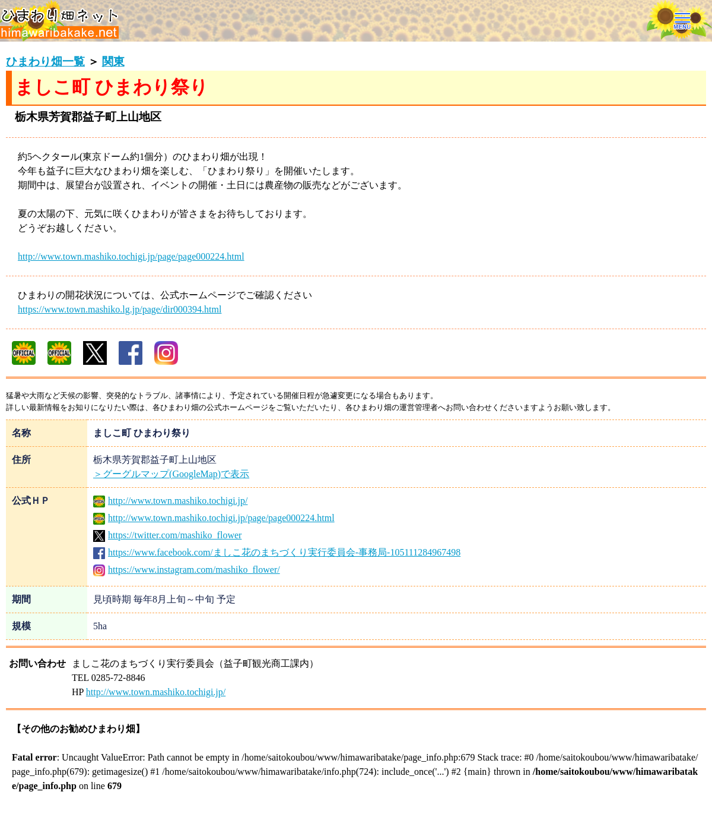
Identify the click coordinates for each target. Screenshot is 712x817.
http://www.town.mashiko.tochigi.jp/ (170, 501)
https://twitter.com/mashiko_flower (167, 535)
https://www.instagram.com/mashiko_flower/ (186, 569)
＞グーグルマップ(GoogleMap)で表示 (171, 474)
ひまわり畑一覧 (45, 61)
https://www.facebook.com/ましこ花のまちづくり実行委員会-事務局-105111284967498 (276, 552)
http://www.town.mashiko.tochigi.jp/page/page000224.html (131, 256)
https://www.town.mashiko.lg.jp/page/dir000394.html (119, 309)
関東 (113, 61)
